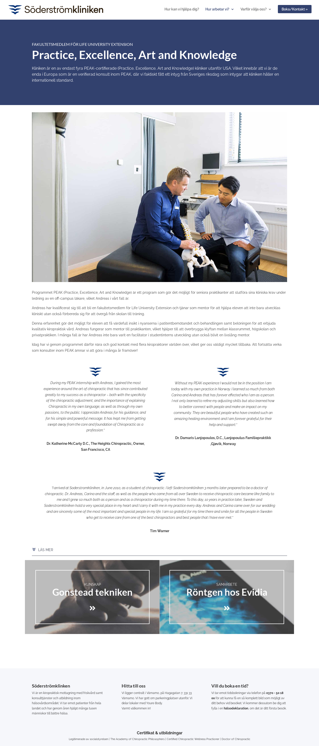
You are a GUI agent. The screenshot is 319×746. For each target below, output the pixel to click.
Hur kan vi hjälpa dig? (181, 9)
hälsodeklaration (236, 708)
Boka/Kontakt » (295, 9)
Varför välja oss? (253, 9)
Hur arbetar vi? (217, 9)
